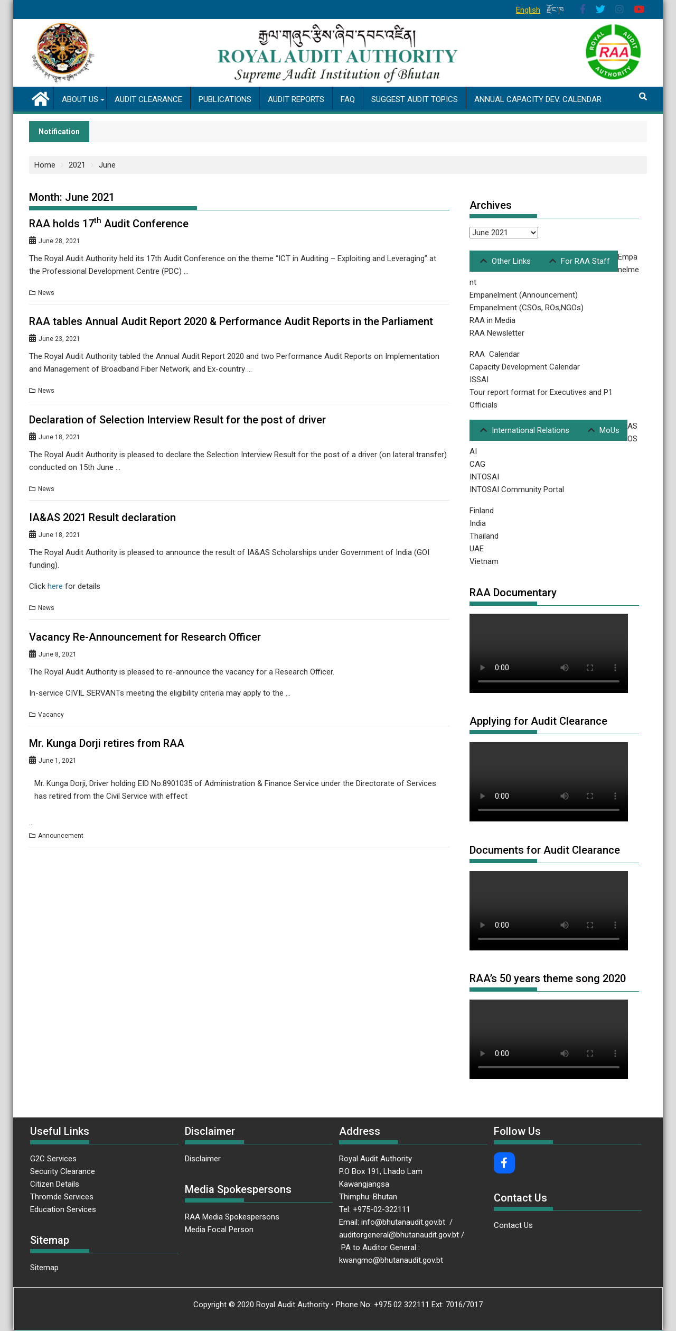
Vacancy (51, 714)
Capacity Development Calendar (525, 367)
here (55, 586)
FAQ (348, 99)
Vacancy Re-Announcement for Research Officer (145, 637)
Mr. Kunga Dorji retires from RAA (106, 743)
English (528, 10)
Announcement (60, 835)
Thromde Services (61, 1196)
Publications (225, 99)
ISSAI (479, 379)
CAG (477, 464)
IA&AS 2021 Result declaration (102, 517)
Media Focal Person (219, 1229)
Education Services (63, 1209)
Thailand (484, 536)
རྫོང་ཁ (555, 10)
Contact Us (513, 1225)
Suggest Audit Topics (414, 99)
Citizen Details (54, 1184)
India (478, 523)
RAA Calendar (495, 354)
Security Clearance (62, 1171)
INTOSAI (484, 477)
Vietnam (484, 561)
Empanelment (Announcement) (524, 295)
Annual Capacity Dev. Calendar (538, 99)
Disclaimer (203, 1158)
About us (80, 99)
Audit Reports (296, 99)
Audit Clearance (148, 99)
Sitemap (44, 1267)
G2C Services (54, 1158)
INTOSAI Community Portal (517, 489)
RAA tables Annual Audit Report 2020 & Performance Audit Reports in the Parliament (231, 321)
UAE (477, 548)
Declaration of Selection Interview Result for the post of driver (177, 419)
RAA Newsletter (497, 333)
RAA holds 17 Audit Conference (109, 223)
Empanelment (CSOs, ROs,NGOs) (527, 307)
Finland (482, 510)
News (46, 293)
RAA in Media (492, 320)
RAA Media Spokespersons (232, 1217)
